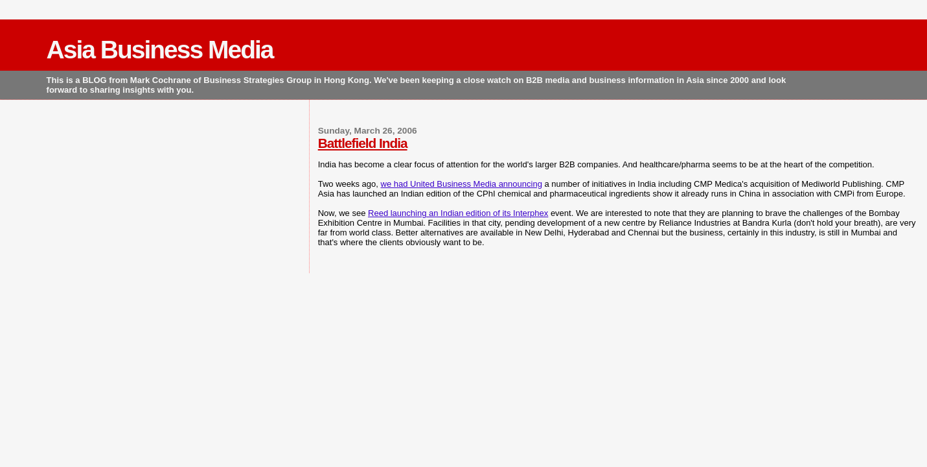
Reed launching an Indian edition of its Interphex (458, 213)
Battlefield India (362, 143)
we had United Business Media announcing (461, 184)
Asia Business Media (160, 50)
